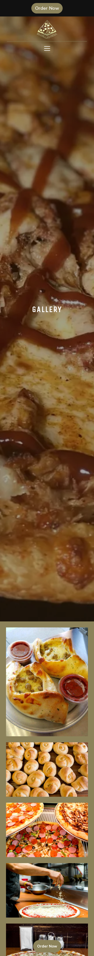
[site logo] (47, 29)
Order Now (49, 8)
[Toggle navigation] (47, 48)
